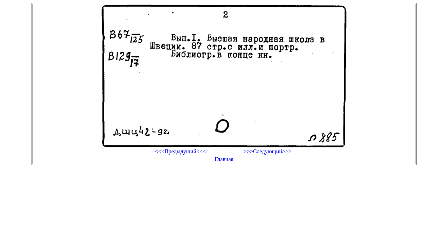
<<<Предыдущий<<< (180, 151)
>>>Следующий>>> (268, 151)
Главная (224, 159)
